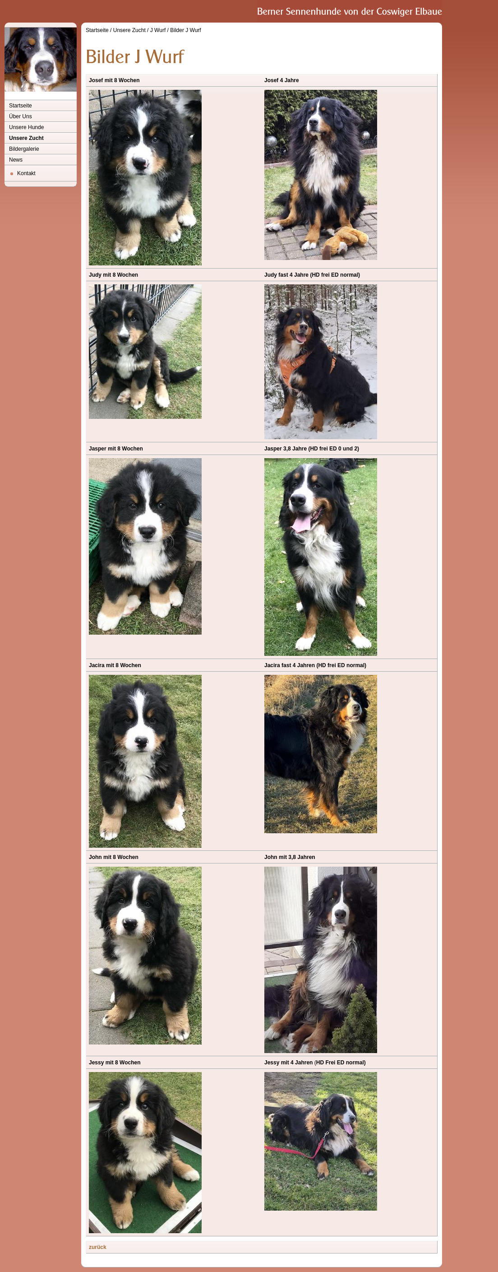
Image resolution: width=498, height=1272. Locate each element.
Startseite (20, 105)
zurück (97, 1247)
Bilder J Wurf (185, 30)
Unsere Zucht (26, 138)
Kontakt (26, 173)
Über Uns (20, 116)
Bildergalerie (24, 149)
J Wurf (158, 30)
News (16, 160)
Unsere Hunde (26, 127)
